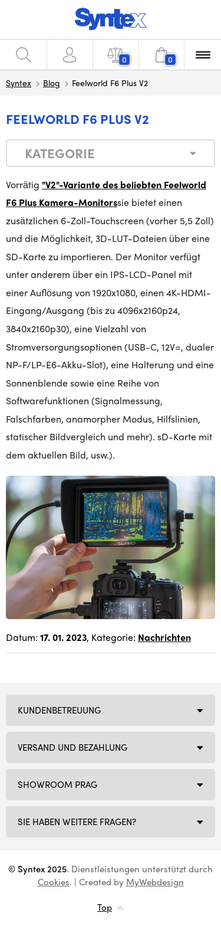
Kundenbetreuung (59, 710)
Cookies (54, 881)
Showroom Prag (57, 784)
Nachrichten (164, 637)
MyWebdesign (155, 881)
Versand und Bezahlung (72, 747)
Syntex (18, 83)
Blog (51, 83)
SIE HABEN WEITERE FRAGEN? (77, 821)
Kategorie (60, 152)
